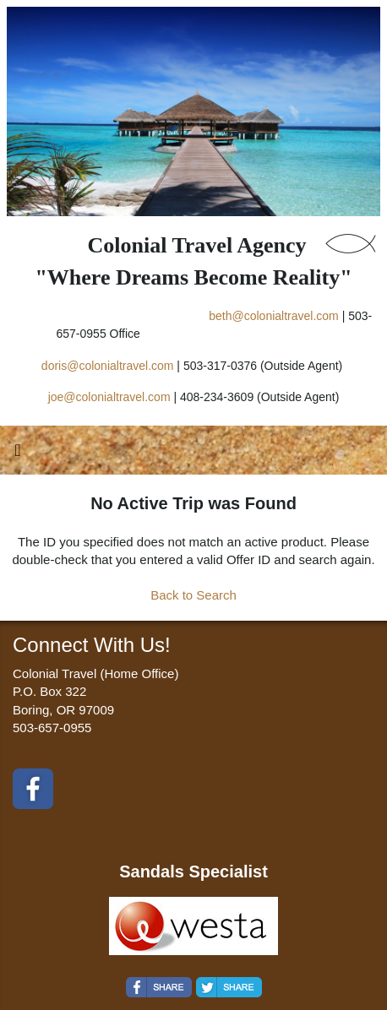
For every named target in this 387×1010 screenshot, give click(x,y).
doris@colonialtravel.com (107, 365)
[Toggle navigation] (17, 454)
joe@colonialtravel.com (109, 397)
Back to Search (193, 595)
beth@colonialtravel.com (274, 316)
